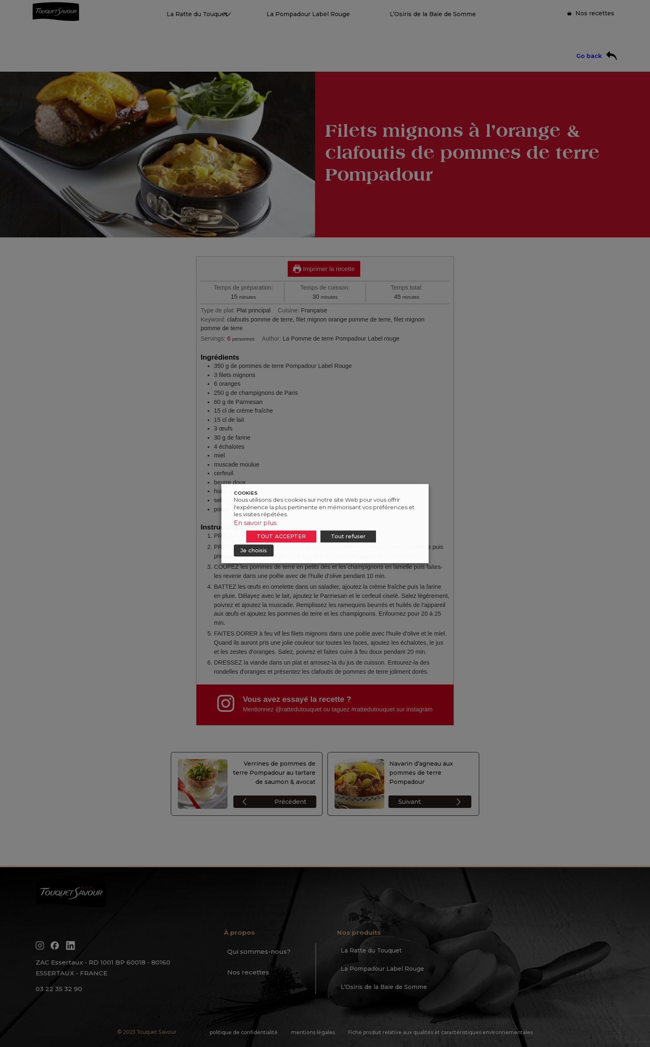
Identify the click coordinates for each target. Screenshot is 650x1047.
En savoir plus (255, 523)
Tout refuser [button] (348, 536)
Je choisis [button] (253, 550)
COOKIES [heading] (245, 493)
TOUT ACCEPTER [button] (281, 536)
